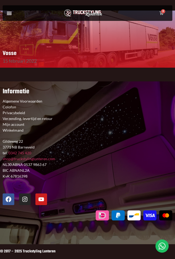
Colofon (9, 107)
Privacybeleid (14, 112)
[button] (9, 13)
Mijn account (13, 124)
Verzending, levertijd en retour (28, 118)
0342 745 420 (19, 153)
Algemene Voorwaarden (22, 101)
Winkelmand (13, 130)
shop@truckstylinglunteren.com (29, 158)
